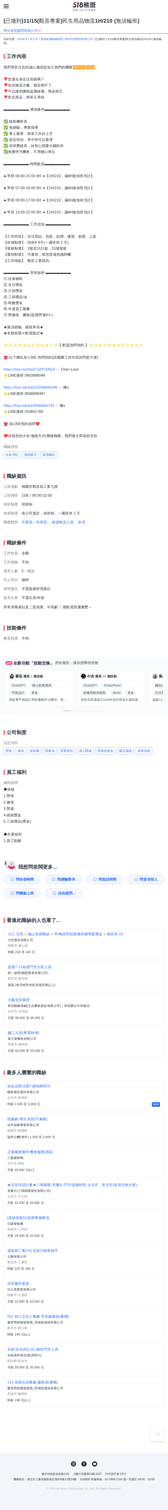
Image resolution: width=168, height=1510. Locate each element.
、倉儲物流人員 (60, 522)
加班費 (34, 751)
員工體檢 (85, 751)
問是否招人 (149, 879)
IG (73, 1464)
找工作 (34, 39)
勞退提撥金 (105, 751)
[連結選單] (6, 6)
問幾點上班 (25, 893)
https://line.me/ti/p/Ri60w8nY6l (29, 406)
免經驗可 (30, 454)
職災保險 (125, 751)
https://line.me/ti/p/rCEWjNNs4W (31, 387)
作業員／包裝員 (34, 522)
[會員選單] (161, 6)
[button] (67, 710)
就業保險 (144, 751)
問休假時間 (25, 879)
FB (84, 1464)
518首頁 (22, 39)
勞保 (9, 751)
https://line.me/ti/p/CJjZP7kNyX (29, 369)
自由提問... (67, 893)
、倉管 (80, 522)
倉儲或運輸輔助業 (52, 39)
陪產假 (50, 751)
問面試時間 (107, 879)
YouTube (94, 1464)
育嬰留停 (66, 751)
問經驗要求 (66, 879)
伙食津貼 (12, 454)
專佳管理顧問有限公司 (79, 39)
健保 (21, 751)
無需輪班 (48, 454)
